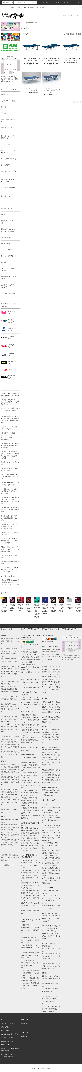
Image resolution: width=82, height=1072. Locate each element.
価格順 (72, 34)
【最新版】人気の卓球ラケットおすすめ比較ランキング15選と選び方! (10, 402)
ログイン (65, 2)
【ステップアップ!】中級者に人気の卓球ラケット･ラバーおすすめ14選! (10, 570)
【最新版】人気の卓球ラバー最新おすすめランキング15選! (10, 395)
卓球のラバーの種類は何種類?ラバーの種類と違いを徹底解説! (9, 476)
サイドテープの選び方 (8, 576)
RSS (2, 1045)
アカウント (45, 2)
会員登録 (56, 2)
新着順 (78, 34)
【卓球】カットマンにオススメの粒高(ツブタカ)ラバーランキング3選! (10, 491)
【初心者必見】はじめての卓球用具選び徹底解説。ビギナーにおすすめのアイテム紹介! (10, 582)
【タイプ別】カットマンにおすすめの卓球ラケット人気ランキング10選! (10, 541)
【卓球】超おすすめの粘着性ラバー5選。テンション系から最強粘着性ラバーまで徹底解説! (10, 500)
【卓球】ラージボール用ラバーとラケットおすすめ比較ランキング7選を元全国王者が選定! (10, 420)
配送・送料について (7, 1027)
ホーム (4, 7)
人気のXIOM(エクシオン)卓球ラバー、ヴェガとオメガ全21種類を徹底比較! (10, 549)
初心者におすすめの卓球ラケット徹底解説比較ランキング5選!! (10, 518)
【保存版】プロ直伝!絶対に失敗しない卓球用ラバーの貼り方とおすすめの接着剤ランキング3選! (10, 455)
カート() (75, 2)
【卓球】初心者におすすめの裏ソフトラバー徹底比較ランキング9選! (10, 445)
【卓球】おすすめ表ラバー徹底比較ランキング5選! (10, 484)
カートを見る (25, 1032)
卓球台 (27, 22)
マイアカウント (26, 1020)
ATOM (7, 1045)
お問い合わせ (25, 1036)
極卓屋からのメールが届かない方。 (10, 463)
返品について (5, 1030)
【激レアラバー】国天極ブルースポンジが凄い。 (10, 428)
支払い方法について (7, 1023)
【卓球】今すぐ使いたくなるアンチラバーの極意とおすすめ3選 (10, 510)
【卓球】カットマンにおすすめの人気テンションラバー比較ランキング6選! (10, 526)
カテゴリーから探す (13, 7)
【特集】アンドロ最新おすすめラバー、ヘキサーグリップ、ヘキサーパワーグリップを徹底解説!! (10, 436)
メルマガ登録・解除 (7, 1041)
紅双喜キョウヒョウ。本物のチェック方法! (10, 469)
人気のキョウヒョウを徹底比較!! (10, 556)
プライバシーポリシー (8, 1038)
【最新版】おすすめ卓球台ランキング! (10, 533)
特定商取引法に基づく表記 (9, 1034)
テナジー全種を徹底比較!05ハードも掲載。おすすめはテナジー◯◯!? (10, 410)
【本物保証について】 (8, 865)
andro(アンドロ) (33, 22)
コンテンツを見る (41, 7)
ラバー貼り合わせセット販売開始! (10, 562)
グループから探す (28, 7)
